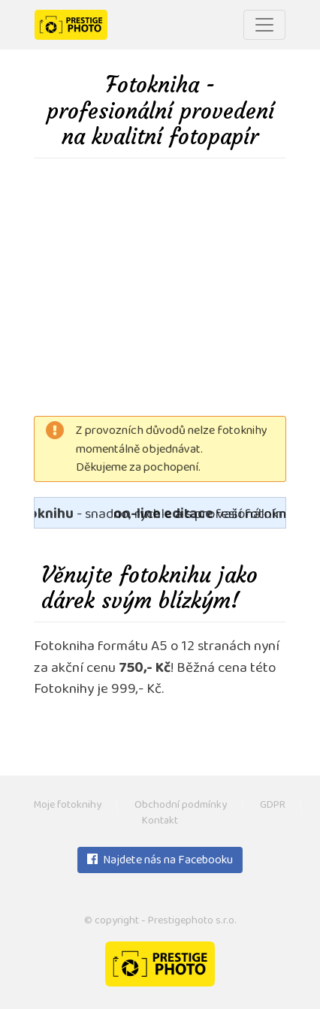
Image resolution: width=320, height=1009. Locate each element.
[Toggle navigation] (264, 25)
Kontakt (160, 822)
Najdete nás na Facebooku (160, 861)
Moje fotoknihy (67, 806)
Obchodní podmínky (180, 806)
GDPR (272, 806)
